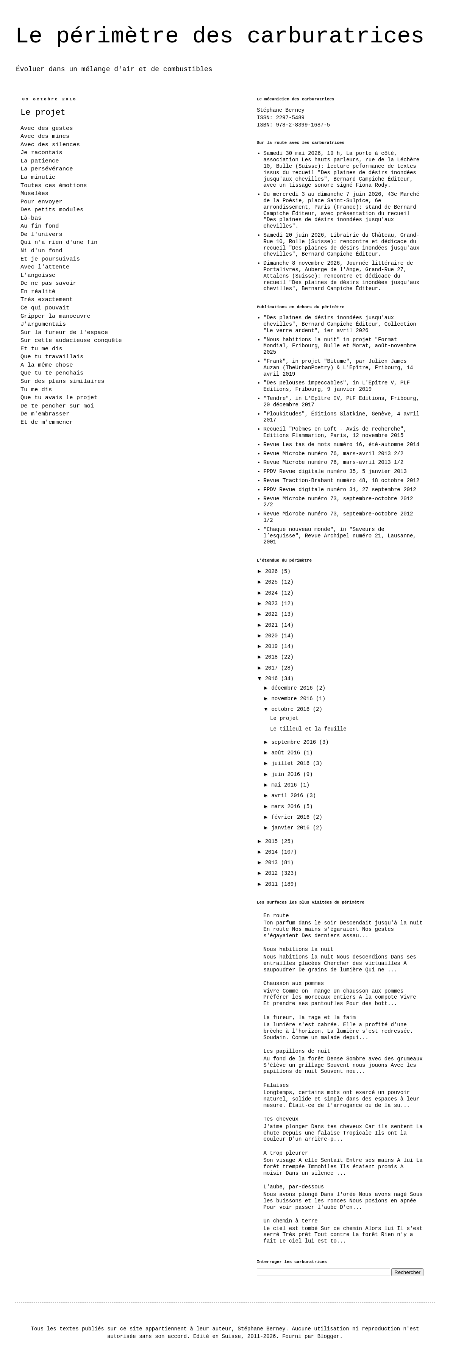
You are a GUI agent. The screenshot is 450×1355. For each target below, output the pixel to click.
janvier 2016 (291, 828)
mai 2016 (285, 785)
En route (276, 916)
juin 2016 (287, 774)
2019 (273, 646)
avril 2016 (288, 796)
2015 (273, 841)
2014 (273, 852)
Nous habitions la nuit (299, 949)
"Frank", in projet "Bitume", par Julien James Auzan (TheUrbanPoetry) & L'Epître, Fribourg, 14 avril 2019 (338, 367)
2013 (273, 863)
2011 (273, 884)
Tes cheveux (281, 1119)
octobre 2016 (291, 709)
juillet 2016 (291, 763)
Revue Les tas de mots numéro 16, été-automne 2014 (342, 445)
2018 (273, 657)
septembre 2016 (295, 742)
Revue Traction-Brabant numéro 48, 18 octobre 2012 (342, 481)
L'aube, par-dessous (294, 1187)
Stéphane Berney (281, 110)
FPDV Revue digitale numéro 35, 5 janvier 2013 (335, 471)
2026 (273, 571)
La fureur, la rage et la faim (310, 1018)
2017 (273, 668)
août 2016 (287, 753)
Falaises (276, 1085)
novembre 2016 (293, 699)
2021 (273, 625)
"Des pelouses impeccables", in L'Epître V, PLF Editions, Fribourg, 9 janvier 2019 (337, 386)
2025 (273, 582)
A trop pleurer (286, 1153)
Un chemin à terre (291, 1221)
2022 (273, 614)
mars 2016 (287, 807)
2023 (273, 604)
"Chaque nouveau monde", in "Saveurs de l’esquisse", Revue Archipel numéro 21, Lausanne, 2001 (340, 535)
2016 (273, 679)
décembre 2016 (293, 688)
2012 (273, 873)
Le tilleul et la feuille (308, 729)
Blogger (328, 1336)
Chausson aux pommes (294, 983)
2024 (273, 593)
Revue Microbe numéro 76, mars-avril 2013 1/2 (334, 462)
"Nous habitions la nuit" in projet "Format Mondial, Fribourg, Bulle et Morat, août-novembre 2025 (340, 346)
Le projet (284, 718)
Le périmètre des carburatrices (219, 36)
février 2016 (291, 817)
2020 (273, 636)
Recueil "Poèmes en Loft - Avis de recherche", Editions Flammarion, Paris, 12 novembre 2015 (335, 432)
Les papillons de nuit (297, 1051)
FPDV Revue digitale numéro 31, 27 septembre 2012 (340, 490)
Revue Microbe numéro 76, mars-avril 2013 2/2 (334, 454)
